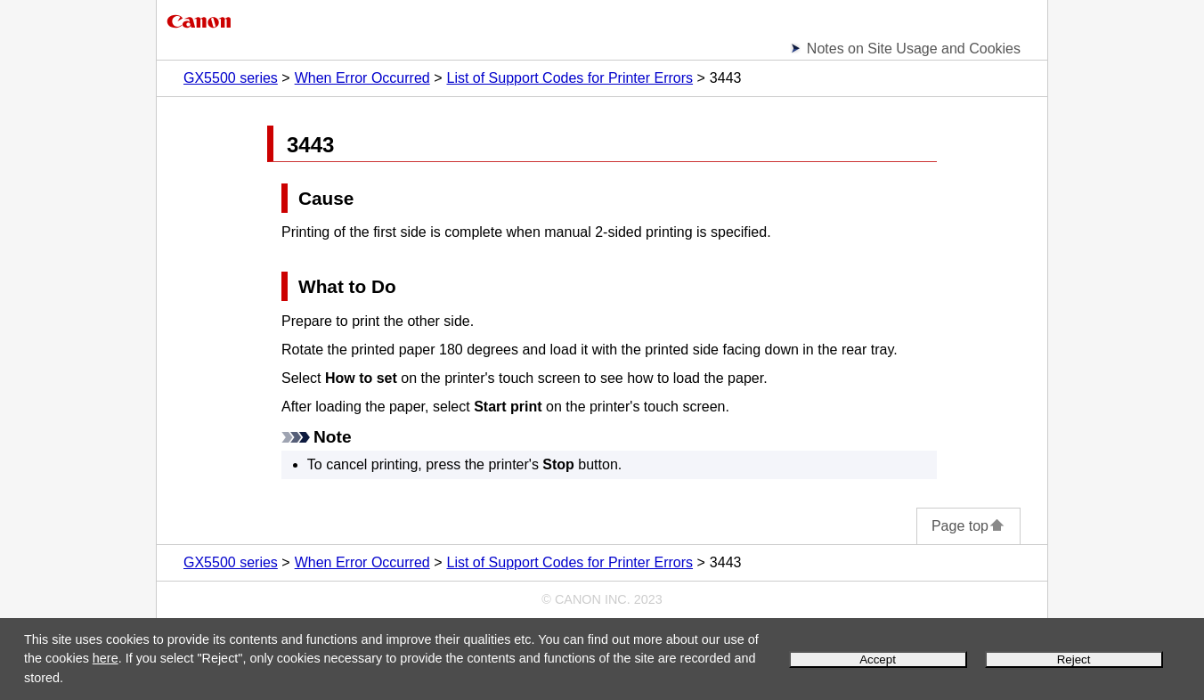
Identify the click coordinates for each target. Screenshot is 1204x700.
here (105, 658)
